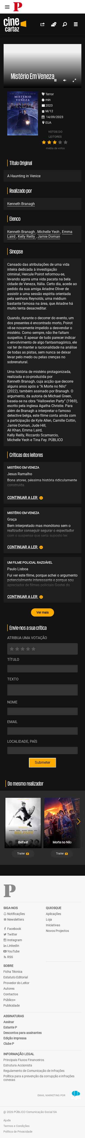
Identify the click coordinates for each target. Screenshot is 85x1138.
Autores (8, 988)
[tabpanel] (23, 828)
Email (12, 722)
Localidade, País (22, 741)
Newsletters (13, 920)
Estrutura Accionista (17, 1065)
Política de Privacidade (17, 1131)
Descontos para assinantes (22, 1033)
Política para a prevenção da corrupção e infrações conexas (38, 1078)
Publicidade (11, 1005)
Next (76, 828)
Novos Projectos (57, 931)
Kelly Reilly (27, 236)
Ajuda (7, 1120)
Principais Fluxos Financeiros (23, 1060)
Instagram (12, 940)
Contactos (10, 994)
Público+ (9, 1000)
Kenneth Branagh (21, 204)
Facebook (12, 929)
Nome (12, 702)
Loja (49, 919)
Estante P (10, 1027)
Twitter (10, 934)
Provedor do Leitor (16, 983)
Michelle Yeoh (48, 232)
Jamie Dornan (49, 236)
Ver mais (42, 612)
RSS (8, 957)
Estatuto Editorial (15, 977)
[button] (23, 854)
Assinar (8, 1022)
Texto (13, 679)
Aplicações (53, 914)
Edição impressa (14, 1038)
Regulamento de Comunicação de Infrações (33, 1071)
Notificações (14, 914)
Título (13, 659)
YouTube (11, 951)
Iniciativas (53, 925)
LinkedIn (11, 946)
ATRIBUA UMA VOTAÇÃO (27, 638)
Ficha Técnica (12, 971)
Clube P (8, 1043)
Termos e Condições (16, 1126)
